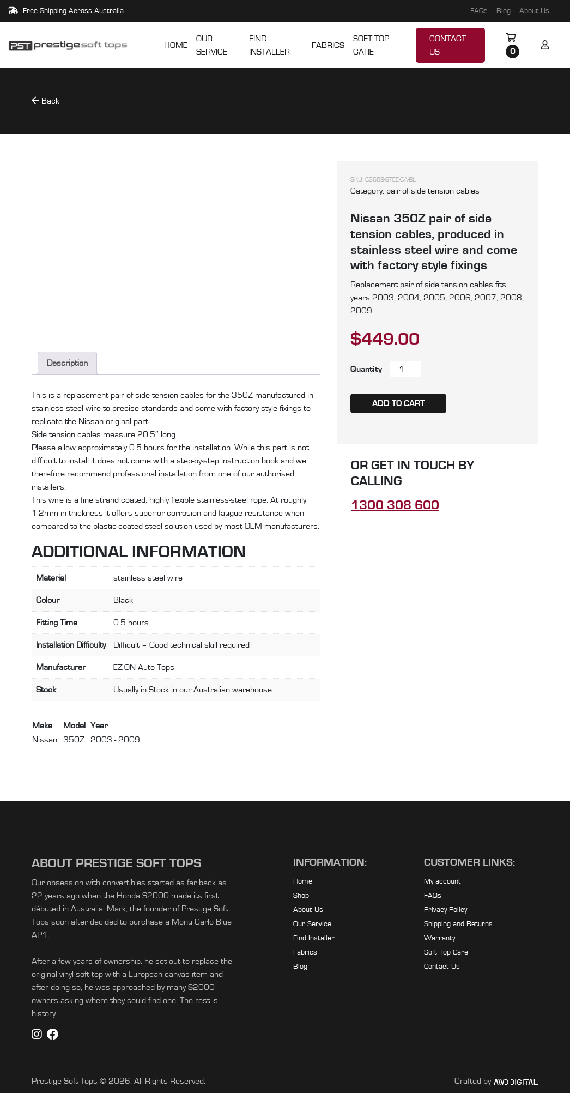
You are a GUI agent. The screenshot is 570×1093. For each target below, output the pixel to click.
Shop (301, 895)
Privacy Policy (445, 910)
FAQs (479, 11)
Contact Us (447, 45)
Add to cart (398, 403)
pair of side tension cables (433, 190)
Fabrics (328, 45)
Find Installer (269, 45)
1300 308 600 (395, 505)
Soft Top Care (371, 45)
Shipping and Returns (458, 924)
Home (175, 45)
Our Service (211, 45)
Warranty (439, 938)
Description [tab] (67, 363)
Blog (503, 11)
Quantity (366, 369)
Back (45, 100)
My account (442, 881)
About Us (534, 11)
